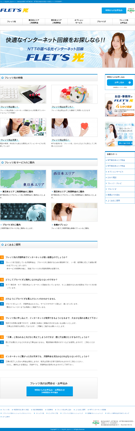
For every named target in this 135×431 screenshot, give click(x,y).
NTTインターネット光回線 (98, 409)
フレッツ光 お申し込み (64, 409)
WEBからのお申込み (114, 10)
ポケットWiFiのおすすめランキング (118, 413)
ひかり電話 (112, 177)
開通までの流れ (114, 195)
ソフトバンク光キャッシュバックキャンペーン (16, 413)
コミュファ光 (40, 413)
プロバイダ (112, 189)
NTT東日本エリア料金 (116, 160)
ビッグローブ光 (53, 413)
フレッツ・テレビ (115, 183)
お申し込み (119, 82)
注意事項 (50, 409)
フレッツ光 (5, 409)
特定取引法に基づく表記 (21, 409)
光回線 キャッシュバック (95, 413)
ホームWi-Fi (6, 417)
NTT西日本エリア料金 (116, 166)
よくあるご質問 (114, 201)
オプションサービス (115, 172)
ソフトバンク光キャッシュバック (72, 413)
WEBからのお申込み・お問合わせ (50, 391)
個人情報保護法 (38, 409)
